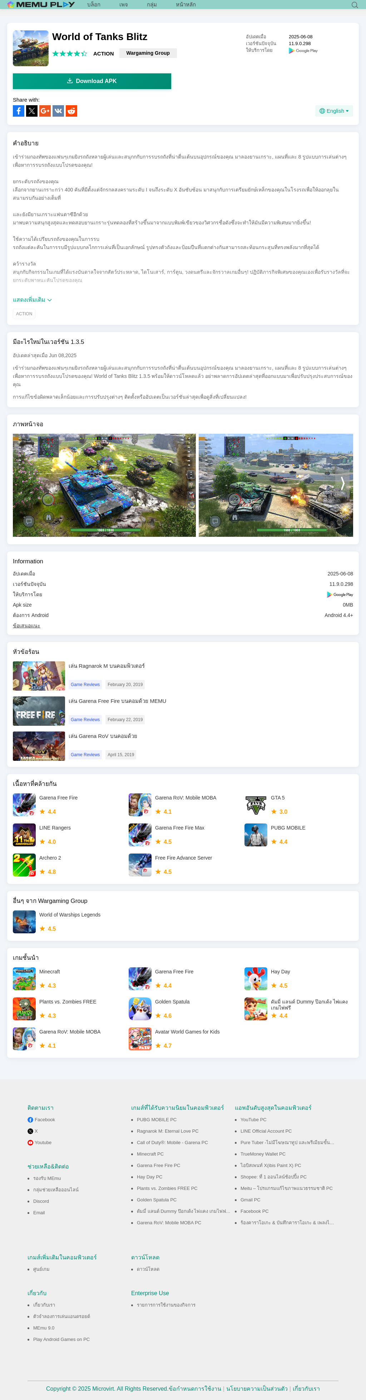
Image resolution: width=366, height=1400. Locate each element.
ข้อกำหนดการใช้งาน (195, 1389)
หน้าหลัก (186, 7)
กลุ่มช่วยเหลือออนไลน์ (56, 1189)
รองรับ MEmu (47, 1178)
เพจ (123, 7)
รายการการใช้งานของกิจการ (166, 1305)
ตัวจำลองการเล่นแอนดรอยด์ (61, 1316)
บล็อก (93, 7)
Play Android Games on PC (61, 1339)
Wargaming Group (148, 53)
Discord (41, 1201)
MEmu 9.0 (43, 1328)
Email (39, 1212)
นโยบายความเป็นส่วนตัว (257, 1389)
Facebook (45, 1119)
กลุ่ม (152, 7)
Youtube (43, 1142)
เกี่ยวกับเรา (44, 1305)
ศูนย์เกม (41, 1269)
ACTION (103, 53)
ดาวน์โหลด (148, 1269)
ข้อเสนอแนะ (26, 625)
